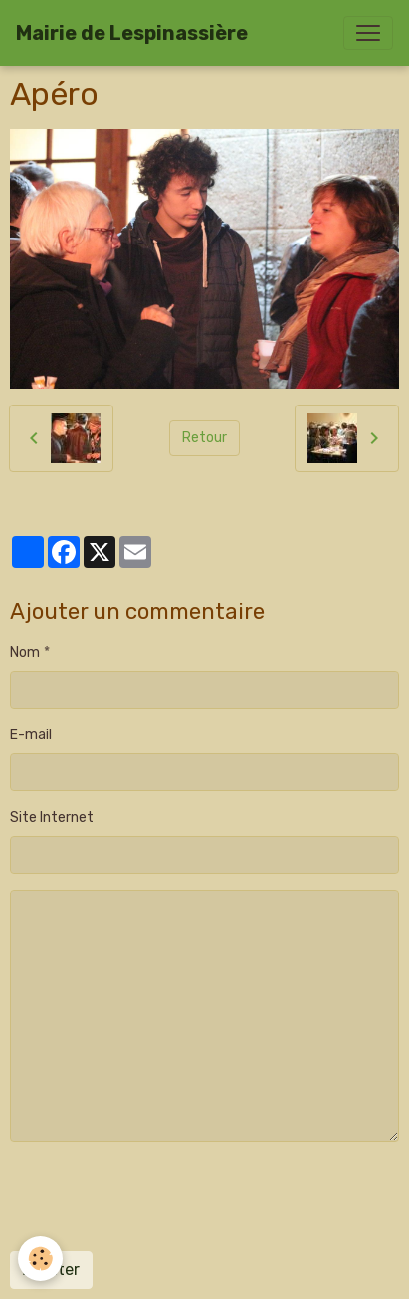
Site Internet (52, 817)
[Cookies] (40, 1258)
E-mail (31, 735)
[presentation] (161, 1196)
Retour (204, 437)
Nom (25, 652)
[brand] (132, 33)
